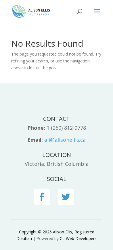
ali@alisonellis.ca (65, 139)
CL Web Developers (78, 238)
